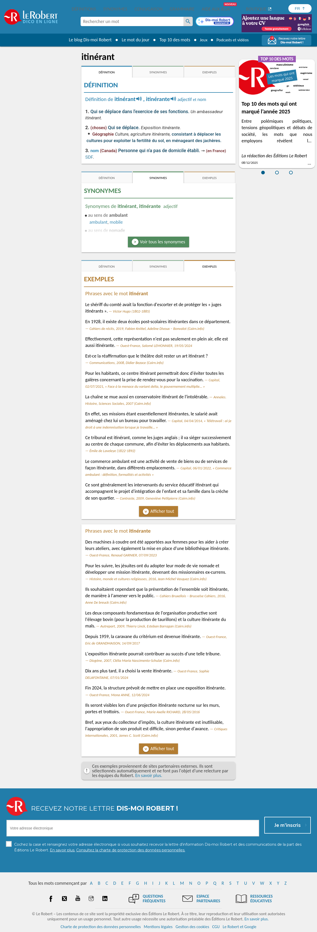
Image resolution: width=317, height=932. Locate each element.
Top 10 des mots (172, 40)
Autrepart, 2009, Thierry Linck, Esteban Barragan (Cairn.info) (145, 626)
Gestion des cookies (192, 926)
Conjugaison (149, 9)
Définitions (84, 9)
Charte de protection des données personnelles (101, 926)
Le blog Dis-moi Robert (87, 40)
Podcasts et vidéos (233, 40)
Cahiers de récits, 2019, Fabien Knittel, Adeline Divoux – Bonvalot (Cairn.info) (146, 328)
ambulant (98, 222)
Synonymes (115, 9)
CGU (216, 926)
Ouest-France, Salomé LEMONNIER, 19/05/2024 (156, 345)
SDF (89, 157)
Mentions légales (158, 926)
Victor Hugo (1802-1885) (131, 311)
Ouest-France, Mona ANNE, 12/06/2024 (119, 695)
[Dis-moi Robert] (214, 22)
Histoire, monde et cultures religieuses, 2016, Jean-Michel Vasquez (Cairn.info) (147, 579)
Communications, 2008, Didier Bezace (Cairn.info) (126, 362)
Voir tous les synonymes (162, 242)
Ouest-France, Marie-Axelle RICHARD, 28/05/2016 (162, 712)
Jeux (202, 40)
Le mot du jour (133, 40)
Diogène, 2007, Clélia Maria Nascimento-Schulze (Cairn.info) (134, 660)
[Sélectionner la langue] (300, 8)
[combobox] (132, 21)
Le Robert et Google (240, 926)
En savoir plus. (148, 775)
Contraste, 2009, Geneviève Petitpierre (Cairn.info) (157, 498)
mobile (116, 222)
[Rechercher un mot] (188, 21)
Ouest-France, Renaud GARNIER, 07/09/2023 (123, 555)
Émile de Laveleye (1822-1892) (112, 450)
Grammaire (182, 9)
